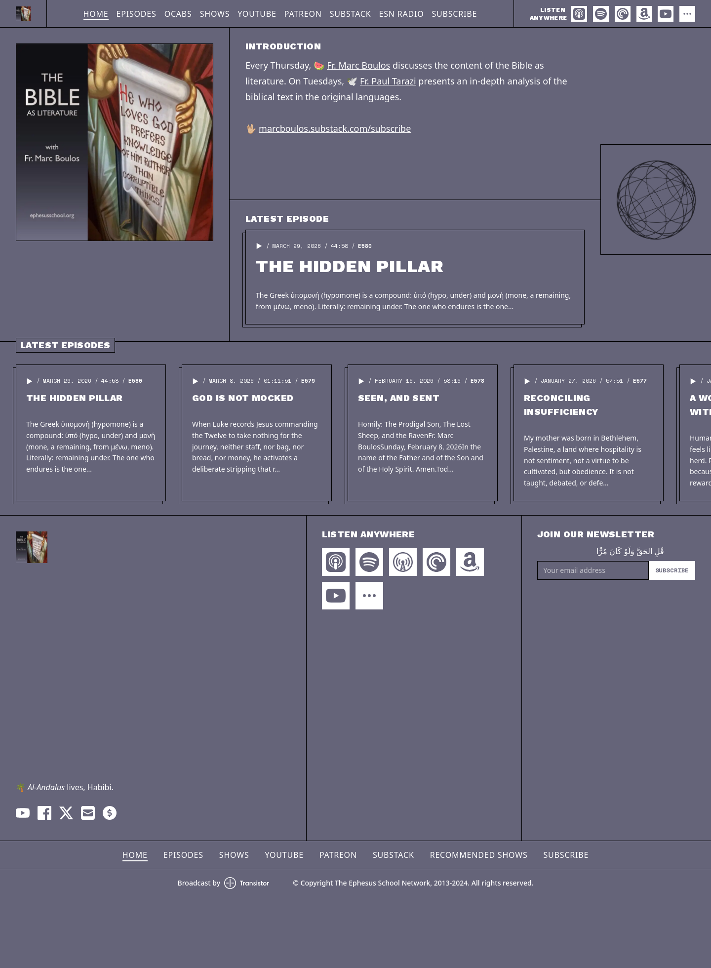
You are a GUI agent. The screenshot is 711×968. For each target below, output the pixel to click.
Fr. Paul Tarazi (388, 81)
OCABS (178, 13)
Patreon (303, 13)
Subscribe (454, 13)
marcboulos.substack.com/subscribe (335, 128)
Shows (215, 13)
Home (96, 13)
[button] (259, 245)
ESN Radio (401, 13)
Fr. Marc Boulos (358, 65)
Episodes (137, 13)
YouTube (256, 13)
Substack (350, 13)
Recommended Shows (479, 854)
